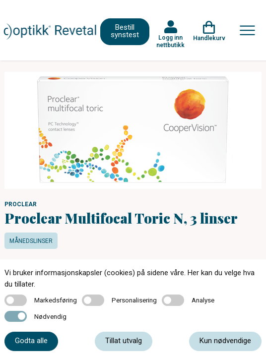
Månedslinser (31, 241)
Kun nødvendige (225, 340)
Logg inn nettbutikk (170, 41)
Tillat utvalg (123, 340)
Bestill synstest (125, 31)
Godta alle (31, 340)
